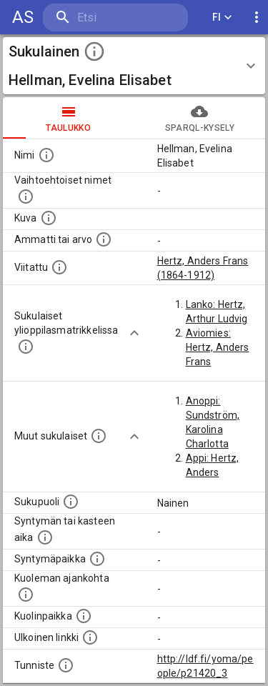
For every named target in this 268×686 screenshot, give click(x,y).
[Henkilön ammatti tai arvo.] (103, 239)
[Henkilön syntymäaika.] (45, 537)
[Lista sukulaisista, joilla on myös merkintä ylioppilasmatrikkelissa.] (25, 346)
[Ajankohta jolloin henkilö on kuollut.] (25, 594)
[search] (115, 17)
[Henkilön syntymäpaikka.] (97, 558)
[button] (134, 65)
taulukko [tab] (68, 118)
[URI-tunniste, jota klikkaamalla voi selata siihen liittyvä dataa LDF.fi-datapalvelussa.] (65, 665)
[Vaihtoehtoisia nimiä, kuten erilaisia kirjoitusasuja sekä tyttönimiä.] (25, 196)
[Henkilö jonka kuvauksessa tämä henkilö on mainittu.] (59, 267)
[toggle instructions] (94, 51)
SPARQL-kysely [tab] (200, 118)
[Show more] (134, 333)
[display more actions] (256, 17)
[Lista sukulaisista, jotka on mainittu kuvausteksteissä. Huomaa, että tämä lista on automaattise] (98, 435)
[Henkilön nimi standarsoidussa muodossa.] (46, 155)
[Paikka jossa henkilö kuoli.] (83, 616)
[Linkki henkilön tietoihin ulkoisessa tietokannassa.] (90, 637)
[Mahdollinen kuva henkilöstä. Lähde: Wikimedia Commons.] (48, 218)
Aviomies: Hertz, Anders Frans (217, 347)
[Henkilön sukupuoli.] (70, 501)
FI (222, 17)
